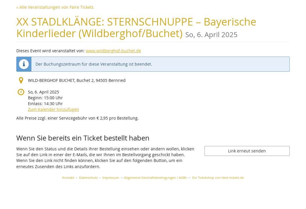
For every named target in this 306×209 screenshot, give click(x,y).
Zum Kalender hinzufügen (53, 109)
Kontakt (68, 177)
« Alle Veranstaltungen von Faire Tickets (55, 7)
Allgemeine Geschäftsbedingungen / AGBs (155, 177)
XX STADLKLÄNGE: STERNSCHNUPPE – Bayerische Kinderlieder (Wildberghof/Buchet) (136, 27)
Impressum (110, 177)
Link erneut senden (247, 151)
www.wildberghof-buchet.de (113, 50)
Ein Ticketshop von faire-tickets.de (218, 177)
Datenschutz (88, 177)
